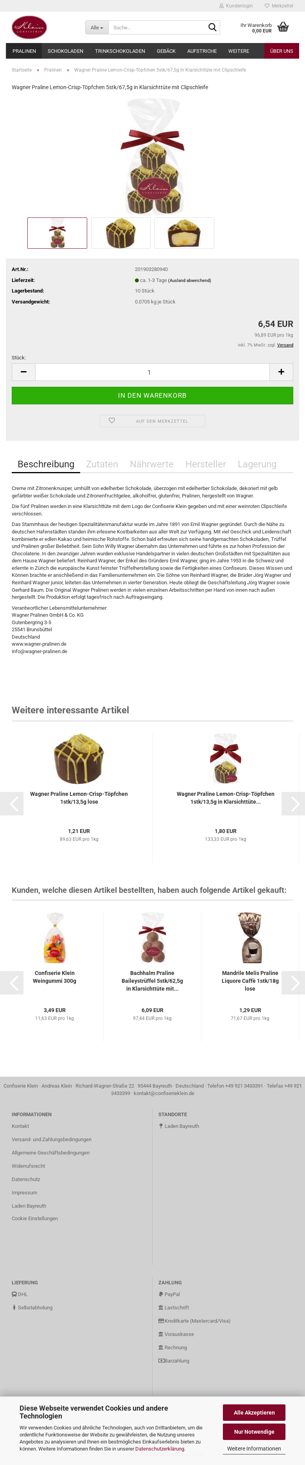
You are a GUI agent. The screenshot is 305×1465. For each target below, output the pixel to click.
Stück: (19, 358)
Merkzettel (279, 6)
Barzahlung (173, 1361)
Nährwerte (152, 464)
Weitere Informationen (254, 1448)
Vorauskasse (176, 1334)
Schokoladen (65, 51)
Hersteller (205, 464)
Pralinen (24, 51)
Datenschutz (26, 1179)
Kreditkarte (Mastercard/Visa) (194, 1321)
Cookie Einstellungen (35, 1218)
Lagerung (257, 464)
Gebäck (166, 51)
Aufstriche (202, 51)
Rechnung (172, 1347)
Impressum (24, 1193)
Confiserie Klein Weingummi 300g (54, 977)
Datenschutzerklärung (159, 1449)
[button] (11, 803)
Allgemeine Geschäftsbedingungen (51, 1153)
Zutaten (102, 464)
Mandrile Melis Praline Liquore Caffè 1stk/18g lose (250, 981)
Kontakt (20, 1126)
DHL (20, 1294)
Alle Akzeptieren (254, 1412)
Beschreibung (46, 464)
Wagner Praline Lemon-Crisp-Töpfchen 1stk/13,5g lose (79, 798)
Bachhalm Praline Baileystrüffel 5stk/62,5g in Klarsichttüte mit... (152, 981)
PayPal (169, 1294)
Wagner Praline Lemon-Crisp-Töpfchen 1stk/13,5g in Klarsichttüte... (225, 798)
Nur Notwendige (254, 1432)
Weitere (238, 51)
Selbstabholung (32, 1308)
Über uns (281, 51)
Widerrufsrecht (28, 1166)
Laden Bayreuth (29, 1206)
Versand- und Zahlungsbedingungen (52, 1139)
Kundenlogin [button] (236, 6)
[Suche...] (96, 27)
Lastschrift (173, 1308)
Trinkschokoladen (120, 51)
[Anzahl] (152, 372)
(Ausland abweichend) (189, 280)
